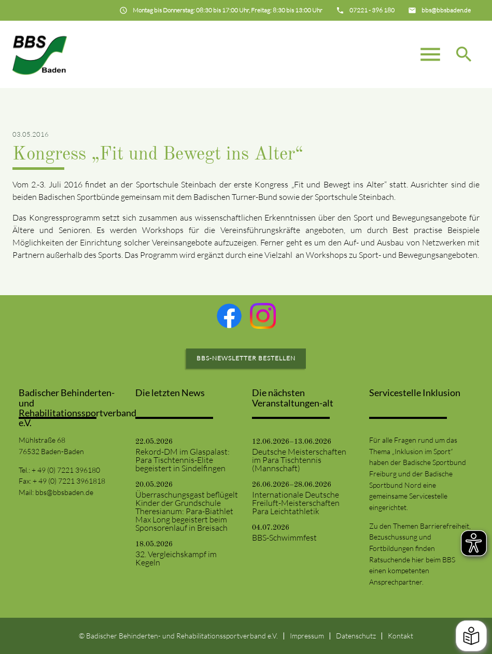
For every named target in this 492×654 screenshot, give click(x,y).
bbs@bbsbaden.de (64, 492)
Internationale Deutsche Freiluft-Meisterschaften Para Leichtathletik (296, 502)
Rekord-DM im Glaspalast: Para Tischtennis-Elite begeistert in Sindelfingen (182, 459)
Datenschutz (356, 635)
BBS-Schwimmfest (284, 537)
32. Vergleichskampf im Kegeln (176, 558)
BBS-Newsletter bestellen (246, 358)
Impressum (307, 635)
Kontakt (400, 635)
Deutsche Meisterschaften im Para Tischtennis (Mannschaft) (299, 459)
